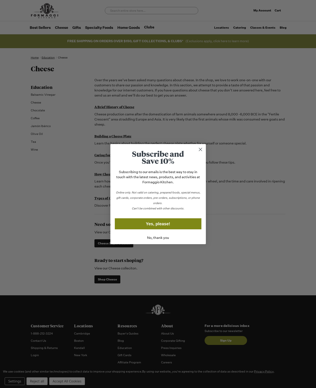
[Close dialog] (200, 149)
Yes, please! (158, 223)
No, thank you (158, 238)
